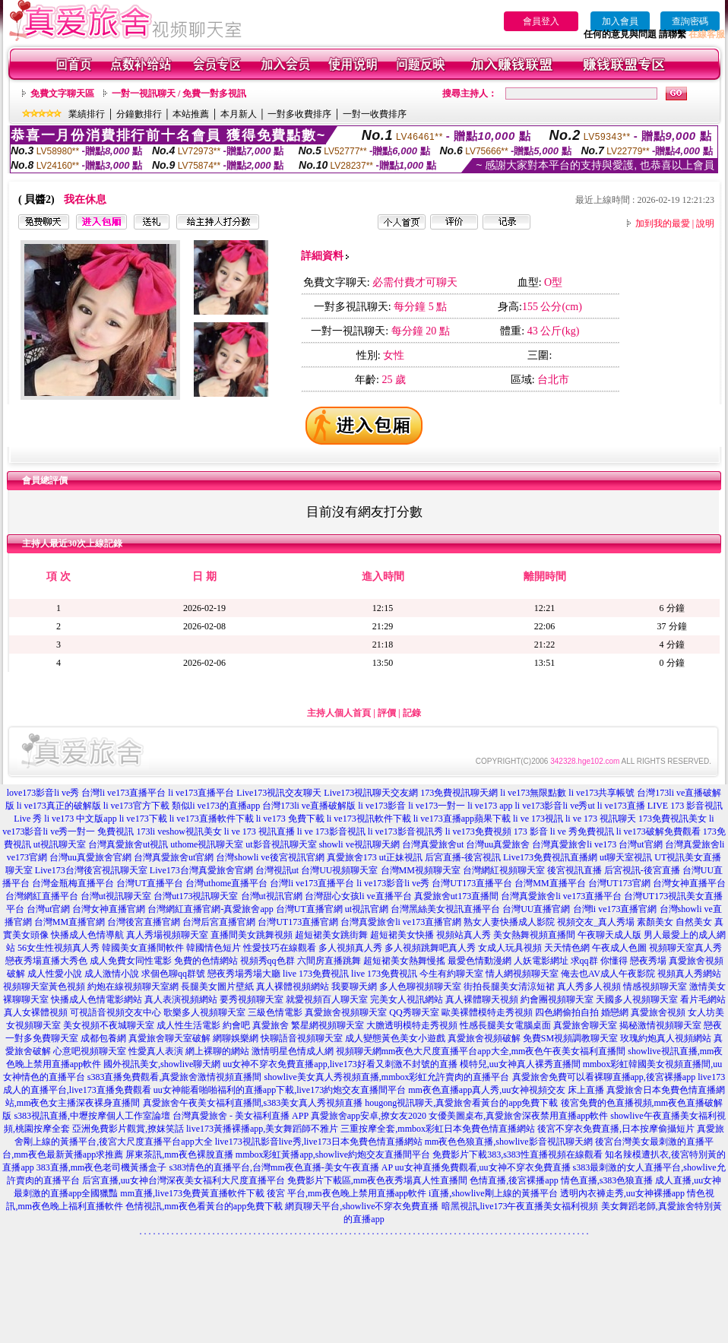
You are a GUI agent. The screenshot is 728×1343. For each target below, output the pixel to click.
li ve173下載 (143, 818)
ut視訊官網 (366, 909)
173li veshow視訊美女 (178, 831)
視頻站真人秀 (463, 935)
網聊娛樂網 (235, 1038)
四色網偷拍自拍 (567, 1012)
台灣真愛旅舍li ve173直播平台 (561, 896)
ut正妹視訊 (401, 857)
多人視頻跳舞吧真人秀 (430, 947)
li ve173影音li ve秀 (392, 883)
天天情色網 (567, 947)
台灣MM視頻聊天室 (421, 870)
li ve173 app (489, 805)
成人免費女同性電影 (131, 960)
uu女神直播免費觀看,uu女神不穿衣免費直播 (483, 1167)
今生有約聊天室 (451, 973)
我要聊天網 (354, 986)
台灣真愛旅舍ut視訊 (128, 844)
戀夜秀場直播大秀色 (46, 960)
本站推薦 (191, 114)
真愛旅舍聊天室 (585, 1025)
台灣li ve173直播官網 (615, 909)
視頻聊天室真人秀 (685, 947)
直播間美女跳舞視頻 (251, 935)
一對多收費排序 (299, 114)
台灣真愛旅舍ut (433, 844)
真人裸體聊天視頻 (481, 999)
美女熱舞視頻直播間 (534, 935)
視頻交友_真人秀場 (596, 922)
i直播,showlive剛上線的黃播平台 (493, 1193)
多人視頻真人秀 (350, 947)
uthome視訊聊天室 (206, 844)
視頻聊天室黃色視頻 (44, 986)
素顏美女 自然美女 (674, 922)
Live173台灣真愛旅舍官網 (201, 870)
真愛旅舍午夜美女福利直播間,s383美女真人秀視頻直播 (253, 1103)
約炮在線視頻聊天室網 (133, 986)
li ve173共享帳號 (601, 792)
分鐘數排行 (139, 114)
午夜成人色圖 (619, 947)
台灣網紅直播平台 (41, 896)
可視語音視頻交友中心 (115, 1012)
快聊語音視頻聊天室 (302, 1038)
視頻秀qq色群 (267, 960)
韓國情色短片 (213, 947)
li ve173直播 (621, 805)
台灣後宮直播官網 (143, 922)
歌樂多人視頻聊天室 (204, 1012)
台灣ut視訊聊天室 (116, 896)
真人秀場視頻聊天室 (167, 935)
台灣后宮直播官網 (218, 922)
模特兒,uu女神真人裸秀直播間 (520, 1064)
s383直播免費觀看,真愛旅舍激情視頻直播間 (174, 1077)
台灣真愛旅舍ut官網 (174, 857)
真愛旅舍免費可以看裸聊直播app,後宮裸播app (604, 1077)
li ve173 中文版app (80, 818)
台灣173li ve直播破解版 (309, 805)
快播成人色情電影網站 (96, 999)
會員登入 (541, 21)
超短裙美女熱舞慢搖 (404, 960)
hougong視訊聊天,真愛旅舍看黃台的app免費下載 (461, 1103)
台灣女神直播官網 (108, 909)
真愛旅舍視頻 (658, 1012)
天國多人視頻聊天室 (637, 999)
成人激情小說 (111, 973)
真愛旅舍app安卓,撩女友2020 (368, 1115)
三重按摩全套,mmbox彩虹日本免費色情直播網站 (437, 1128)
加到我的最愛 (662, 223)
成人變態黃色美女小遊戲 (395, 1038)
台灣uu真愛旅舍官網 (90, 857)
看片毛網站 (703, 999)
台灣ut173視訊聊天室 (196, 896)
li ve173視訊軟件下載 (369, 818)
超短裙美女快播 (402, 935)
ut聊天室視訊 (626, 857)
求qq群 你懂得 (599, 960)
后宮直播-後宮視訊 (463, 857)
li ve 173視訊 (538, 818)
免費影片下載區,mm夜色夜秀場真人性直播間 (377, 1180)
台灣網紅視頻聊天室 (504, 870)
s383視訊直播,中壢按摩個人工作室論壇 (92, 1115)
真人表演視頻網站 (180, 999)
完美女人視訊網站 (406, 999)
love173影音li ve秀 (43, 792)
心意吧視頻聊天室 (89, 1051)
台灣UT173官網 (619, 883)
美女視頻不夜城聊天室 (108, 1025)
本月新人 (238, 114)
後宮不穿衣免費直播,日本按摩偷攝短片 (616, 1128)
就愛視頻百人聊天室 (327, 999)
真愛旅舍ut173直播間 (456, 896)
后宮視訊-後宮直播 (642, 870)
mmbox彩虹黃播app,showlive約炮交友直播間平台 (333, 1154)
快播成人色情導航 (87, 935)
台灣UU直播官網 (536, 909)
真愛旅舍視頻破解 (484, 1038)
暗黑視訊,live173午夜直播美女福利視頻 (520, 1206)
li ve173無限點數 (533, 792)
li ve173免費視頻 (478, 831)
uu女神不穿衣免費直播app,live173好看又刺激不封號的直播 (340, 1064)
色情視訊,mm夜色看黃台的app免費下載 (204, 1206)
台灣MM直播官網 (69, 922)
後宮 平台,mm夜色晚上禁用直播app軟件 (346, 1193)
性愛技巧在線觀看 (279, 947)
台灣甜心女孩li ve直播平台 (358, 896)
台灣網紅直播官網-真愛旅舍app (210, 909)
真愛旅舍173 (352, 857)
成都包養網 (103, 1038)
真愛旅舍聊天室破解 (169, 1038)
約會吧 (236, 1025)
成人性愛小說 (54, 973)
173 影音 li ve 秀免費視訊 (564, 831)
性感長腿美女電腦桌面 (505, 1025)
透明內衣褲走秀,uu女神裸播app (622, 1193)
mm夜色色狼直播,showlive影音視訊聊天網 (509, 1141)
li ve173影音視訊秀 (405, 831)
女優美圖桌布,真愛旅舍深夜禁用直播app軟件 (518, 1115)
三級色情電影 (275, 1012)
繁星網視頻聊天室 (327, 1025)
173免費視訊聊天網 (459, 792)
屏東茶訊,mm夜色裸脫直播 (179, 1154)
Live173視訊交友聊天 (278, 792)
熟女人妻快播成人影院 (509, 922)
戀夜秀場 (648, 960)
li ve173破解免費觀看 (658, 831)
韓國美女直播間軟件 (143, 947)
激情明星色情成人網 (293, 1051)
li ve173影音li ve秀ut (555, 805)
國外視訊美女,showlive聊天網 (161, 1064)
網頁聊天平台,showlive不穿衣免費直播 (361, 1206)
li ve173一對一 (436, 805)
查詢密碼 (690, 21)
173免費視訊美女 (672, 818)
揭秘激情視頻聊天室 (660, 1025)
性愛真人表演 (155, 1051)
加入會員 (620, 21)
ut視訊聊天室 (59, 844)
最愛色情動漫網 (479, 960)
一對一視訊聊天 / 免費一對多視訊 (179, 93)
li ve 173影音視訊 (331, 831)
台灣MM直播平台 (549, 883)
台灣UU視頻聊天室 (339, 870)
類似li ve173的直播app (216, 805)
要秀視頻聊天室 (251, 999)
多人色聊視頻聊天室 (420, 986)
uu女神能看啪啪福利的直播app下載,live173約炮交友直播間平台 (280, 1090)
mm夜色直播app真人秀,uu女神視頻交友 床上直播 (506, 1090)
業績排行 (86, 114)
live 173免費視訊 (316, 973)
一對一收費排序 (375, 114)
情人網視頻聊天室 (522, 973)
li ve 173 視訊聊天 (600, 818)
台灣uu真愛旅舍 (498, 844)
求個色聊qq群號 (173, 973)
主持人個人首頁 (339, 713)
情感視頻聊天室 (655, 986)
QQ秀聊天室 (413, 1012)
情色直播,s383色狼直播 (607, 1180)
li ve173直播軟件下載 (211, 818)
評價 (387, 713)
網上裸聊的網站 (217, 1051)
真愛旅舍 (270, 1025)
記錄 (412, 713)
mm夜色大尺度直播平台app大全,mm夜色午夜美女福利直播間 (503, 1051)
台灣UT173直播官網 (298, 922)
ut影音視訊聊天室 (280, 844)
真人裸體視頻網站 (292, 986)
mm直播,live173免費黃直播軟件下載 (192, 1193)
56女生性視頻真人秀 (58, 947)
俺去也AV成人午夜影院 (608, 973)
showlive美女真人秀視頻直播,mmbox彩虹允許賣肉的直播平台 (387, 1077)
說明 (705, 223)
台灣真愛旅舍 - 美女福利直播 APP (241, 1115)
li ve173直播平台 (201, 792)
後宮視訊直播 (574, 870)
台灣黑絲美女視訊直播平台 (445, 909)
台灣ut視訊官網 (271, 896)
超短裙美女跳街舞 (331, 935)
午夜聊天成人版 (609, 935)
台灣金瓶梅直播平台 (73, 883)
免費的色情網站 (206, 960)
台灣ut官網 (640, 844)
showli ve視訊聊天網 (359, 844)
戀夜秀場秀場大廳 (243, 973)
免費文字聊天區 (62, 93)
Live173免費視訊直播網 (550, 857)
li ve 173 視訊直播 (259, 831)
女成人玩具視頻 (510, 947)
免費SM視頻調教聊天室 (570, 1038)
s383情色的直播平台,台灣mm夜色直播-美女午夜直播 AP (280, 1167)
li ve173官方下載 (136, 805)
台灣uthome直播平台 (226, 883)
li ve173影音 (382, 805)
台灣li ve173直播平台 (123, 792)
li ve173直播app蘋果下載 (462, 818)
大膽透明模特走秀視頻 (411, 1025)
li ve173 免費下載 (290, 818)
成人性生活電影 (188, 1025)
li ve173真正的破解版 (59, 805)
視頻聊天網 (358, 1051)
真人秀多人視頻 (589, 986)
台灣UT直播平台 (149, 883)
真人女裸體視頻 (36, 1012)
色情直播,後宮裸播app (514, 1180)
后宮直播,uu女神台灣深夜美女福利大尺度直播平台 (183, 1180)
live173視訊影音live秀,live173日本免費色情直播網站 (319, 1141)
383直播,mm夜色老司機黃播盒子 (101, 1167)
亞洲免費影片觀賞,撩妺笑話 (128, 1128)
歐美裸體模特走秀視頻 (487, 1012)
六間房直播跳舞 (329, 960)
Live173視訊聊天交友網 (371, 792)
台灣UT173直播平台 (472, 883)
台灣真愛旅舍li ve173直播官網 (400, 922)
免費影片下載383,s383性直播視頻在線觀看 (517, 1154)
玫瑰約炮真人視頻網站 (665, 1038)
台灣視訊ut (277, 870)
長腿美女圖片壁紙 (217, 986)
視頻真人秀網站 (689, 973)
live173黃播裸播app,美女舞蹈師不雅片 (262, 1128)
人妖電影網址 (541, 960)
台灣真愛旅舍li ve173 (574, 844)
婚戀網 (614, 1012)
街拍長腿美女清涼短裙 (509, 986)
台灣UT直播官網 (309, 909)
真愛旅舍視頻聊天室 (346, 1012)
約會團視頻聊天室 (557, 999)
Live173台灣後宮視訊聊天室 (91, 870)
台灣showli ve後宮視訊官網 (270, 857)
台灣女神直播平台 (689, 883)
